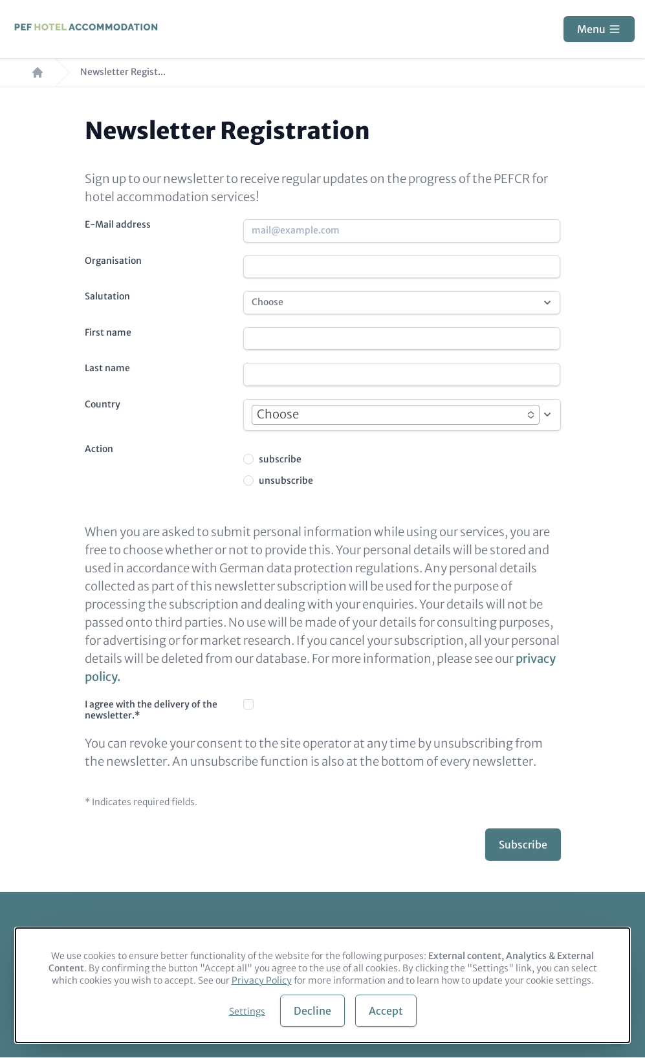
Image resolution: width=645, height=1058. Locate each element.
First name (108, 332)
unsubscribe (286, 480)
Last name (107, 368)
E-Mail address (118, 224)
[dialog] (322, 985)
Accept (386, 1010)
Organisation (113, 260)
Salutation (107, 296)
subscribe (280, 459)
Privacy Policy (262, 980)
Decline (312, 1010)
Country (102, 404)
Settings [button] (247, 1011)
